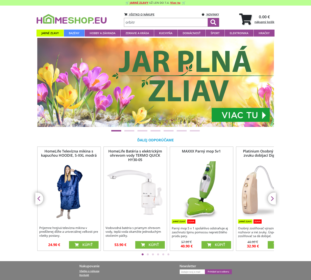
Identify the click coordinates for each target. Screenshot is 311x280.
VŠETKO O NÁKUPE (139, 14)
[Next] (266, 82)
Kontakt (84, 275)
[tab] (257, 19)
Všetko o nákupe (89, 271)
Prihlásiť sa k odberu (218, 271)
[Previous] (45, 82)
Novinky (210, 14)
